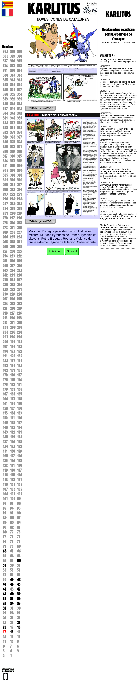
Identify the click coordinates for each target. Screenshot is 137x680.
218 (5, 313)
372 (19, 65)
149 (5, 422)
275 (5, 222)
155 (5, 413)
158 (5, 408)
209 (5, 327)
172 (12, 384)
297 (19, 184)
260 (5, 246)
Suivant (72, 251)
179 (5, 375)
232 (12, 289)
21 (18, 622)
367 (12, 75)
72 (18, 541)
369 (19, 70)
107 (5, 489)
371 (5, 70)
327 (19, 137)
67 (11, 551)
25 (11, 617)
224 (5, 303)
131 (5, 451)
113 (5, 479)
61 (11, 560)
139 (12, 437)
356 (5, 94)
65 (4, 555)
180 (19, 370)
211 (12, 322)
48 (19, 579)
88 (12, 517)
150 (19, 418)
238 (12, 280)
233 (5, 289)
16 (11, 632)
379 (12, 56)
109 (12, 484)
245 (5, 270)
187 (12, 360)
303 (19, 175)
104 (5, 494)
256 (12, 251)
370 (12, 70)
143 (5, 432)
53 (4, 575)
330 (19, 132)
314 (5, 161)
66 (19, 551)
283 (12, 208)
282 (19, 208)
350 (5, 103)
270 (19, 227)
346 (12, 108)
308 (5, 170)
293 (5, 194)
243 (19, 270)
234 (19, 284)
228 (19, 294)
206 (5, 332)
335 (5, 127)
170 (5, 389)
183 (19, 365)
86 (4, 522)
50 (4, 579)
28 (12, 613)
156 (19, 408)
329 (5, 137)
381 (19, 51)
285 (19, 203)
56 (4, 570)
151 (12, 418)
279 (19, 213)
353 (5, 99)
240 (19, 275)
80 (5, 532)
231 (19, 289)
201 (19, 337)
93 (18, 508)
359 (5, 89)
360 (19, 84)
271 (12, 227)
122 (5, 465)
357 (19, 89)
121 (12, 465)
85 (11, 522)
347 (5, 108)
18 (18, 627)
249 (19, 260)
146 (5, 427)
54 (18, 570)
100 (12, 498)
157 (12, 408)
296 (5, 189)
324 (19, 142)
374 (5, 65)
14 (4, 636)
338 (5, 122)
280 (13, 213)
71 (4, 546)
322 (12, 146)
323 (5, 146)
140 (5, 437)
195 (19, 346)
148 (12, 422)
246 (19, 265)
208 (13, 327)
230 (5, 294)
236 (5, 284)
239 (5, 280)
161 (5, 403)
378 (19, 56)
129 (19, 451)
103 (12, 494)
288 (19, 199)
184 (12, 365)
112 (12, 479)
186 (19, 360)
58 (12, 565)
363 (19, 80)
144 (19, 427)
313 (12, 161)
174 (19, 379)
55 (11, 570)
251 (5, 260)
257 (5, 251)
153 (19, 413)
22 (11, 622)
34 (11, 603)
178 (12, 375)
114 (19, 475)
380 (5, 56)
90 (19, 513)
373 (12, 65)
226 (12, 299)
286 (12, 203)
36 (18, 598)
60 (19, 560)
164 (5, 398)
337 (12, 122)
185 (5, 365)
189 (19, 356)
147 (19, 422)
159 (19, 403)
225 (19, 299)
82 (11, 527)
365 (5, 80)
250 (12, 260)
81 (18, 527)
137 (5, 441)
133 (12, 446)
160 (12, 403)
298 (12, 184)
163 (12, 398)
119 (5, 470)
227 (5, 299)
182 (5, 370)
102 (19, 494)
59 (4, 565)
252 (19, 256)
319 (12, 151)
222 (19, 303)
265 (12, 237)
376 (12, 61)
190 (12, 356)
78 (18, 532)
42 (18, 589)
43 (11, 589)
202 (12, 337)
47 (4, 584)
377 (5, 61)
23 (4, 622)
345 (19, 108)
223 (12, 303)
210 (19, 322)
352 (12, 99)
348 (19, 103)
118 (12, 470)
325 (12, 142)
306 (19, 170)
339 (19, 118)
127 (12, 456)
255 (19, 251)
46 (11, 584)
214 (12, 318)
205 (12, 332)
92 (4, 513)
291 (19, 194)
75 (18, 536)
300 (19, 180)
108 (19, 484)
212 (5, 322)
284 (5, 208)
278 (5, 218)
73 (11, 541)
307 (12, 170)
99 (19, 498)
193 (12, 351)
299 (5, 184)
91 (11, 513)
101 (5, 498)
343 (12, 113)
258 (19, 246)
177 (19, 375)
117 (19, 470)
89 (4, 517)
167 (5, 394)
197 (5, 346)
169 (12, 389)
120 (19, 465)
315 (19, 156)
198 (19, 341)
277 (12, 218)
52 (11, 575)
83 (4, 527)
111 (19, 479)
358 (12, 89)
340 (12, 118)
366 (19, 75)
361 (12, 84)
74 (4, 541)
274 (12, 222)
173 (5, 384)
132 (19, 446)
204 (19, 332)
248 (5, 265)
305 (5, 175)
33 (18, 603)
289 (12, 199)
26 (4, 617)
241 (12, 275)
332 (5, 132)
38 (4, 598)
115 (12, 475)
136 (12, 441)
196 (12, 346)
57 (18, 565)
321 (19, 146)
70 (11, 546)
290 (5, 199)
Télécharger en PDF (40, 108)
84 (19, 522)
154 (12, 413)
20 (4, 627)
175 (12, 379)
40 (12, 594)
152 (5, 418)
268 (12, 232)
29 (4, 613)
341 (5, 118)
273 (19, 222)
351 (19, 99)
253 (12, 256)
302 (5, 180)
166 (12, 394)
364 (12, 80)
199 (12, 341)
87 (18, 517)
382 (12, 51)
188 (5, 360)
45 (18, 584)
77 (4, 536)
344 (5, 113)
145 (12, 427)
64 (11, 555)
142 (12, 432)
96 (19, 503)
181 (12, 370)
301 (12, 180)
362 (5, 84)
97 (11, 503)
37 (11, 598)
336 (19, 122)
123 (19, 460)
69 (19, 546)
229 (12, 294)
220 (12, 308)
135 (19, 441)
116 (5, 475)
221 (5, 308)
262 (12, 241)
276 (19, 218)
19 (11, 627)
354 (19, 94)
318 (19, 151)
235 (12, 284)
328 (12, 137)
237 (19, 280)
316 (12, 156)
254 (5, 256)
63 (18, 555)
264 (19, 237)
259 (12, 246)
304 (12, 175)
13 (11, 636)
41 (4, 594)
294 (19, 189)
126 (19, 456)
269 (5, 232)
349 (12, 103)
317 (5, 156)
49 (11, 579)
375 (19, 61)
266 (5, 237)
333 (19, 127)
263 (5, 241)
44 (4, 589)
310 (12, 165)
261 (19, 241)
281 (5, 213)
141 (19, 432)
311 (5, 165)
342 (19, 113)
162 (19, 398)
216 (19, 313)
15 (18, 632)
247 (12, 265)
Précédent (55, 251)
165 (19, 394)
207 (19, 327)
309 (19, 165)
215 (5, 318)
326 (5, 142)
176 (5, 379)
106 (12, 489)
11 (4, 641)
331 (12, 132)
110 (5, 484)
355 (12, 94)
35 (4, 603)
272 (5, 227)
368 (5, 75)
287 (5, 203)
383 (5, 51)
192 (19, 351)
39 (18, 594)
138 (19, 437)
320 (5, 151)
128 (5, 456)
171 (19, 384)
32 (4, 608)
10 (11, 641)
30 (19, 608)
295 (12, 189)
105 (19, 489)
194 (5, 351)
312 (19, 161)
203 (5, 337)
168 (19, 389)
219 (19, 308)
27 (18, 613)
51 (18, 575)
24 (18, 617)
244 (12, 270)
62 (4, 560)
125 (5, 460)
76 (11, 536)
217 (12, 313)
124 (12, 460)
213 (19, 318)
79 (11, 532)
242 (5, 275)
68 (4, 551)
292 (12, 194)
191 (5, 356)
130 (12, 451)
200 (5, 341)
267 (19, 232)
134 (5, 446)
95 (4, 508)
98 (4, 503)
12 (18, 636)
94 (11, 508)
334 (12, 127)
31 (11, 608)
